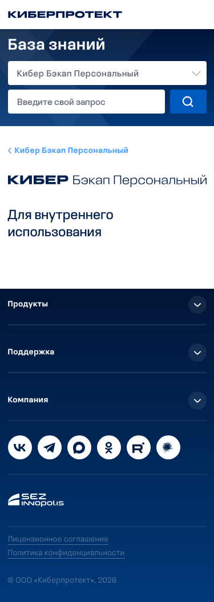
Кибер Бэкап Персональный (72, 151)
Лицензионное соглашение (58, 539)
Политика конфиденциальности (66, 553)
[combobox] (107, 73)
